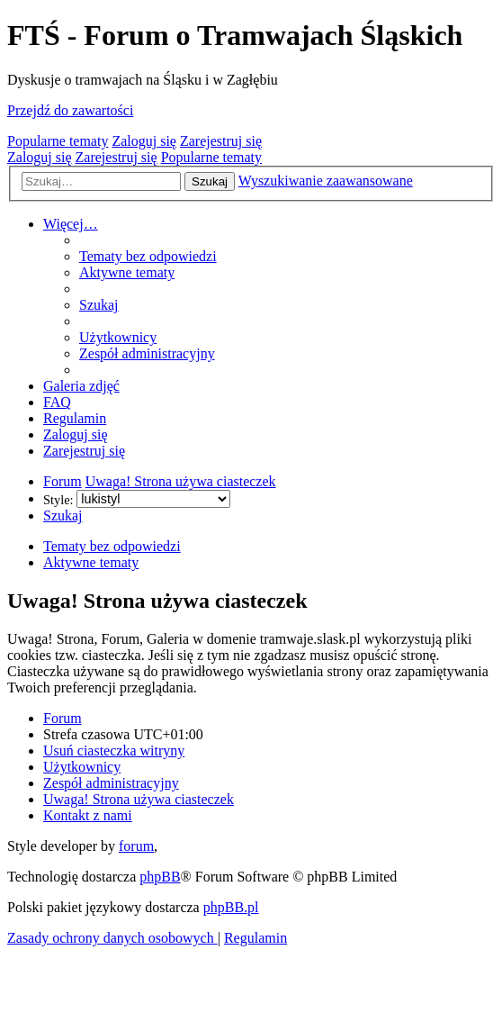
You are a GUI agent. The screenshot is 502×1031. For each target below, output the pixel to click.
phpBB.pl (231, 907)
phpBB (159, 876)
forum (136, 846)
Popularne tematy (57, 141)
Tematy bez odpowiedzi (112, 546)
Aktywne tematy (91, 562)
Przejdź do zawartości (70, 110)
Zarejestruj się (221, 141)
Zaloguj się (144, 141)
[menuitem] (148, 256)
